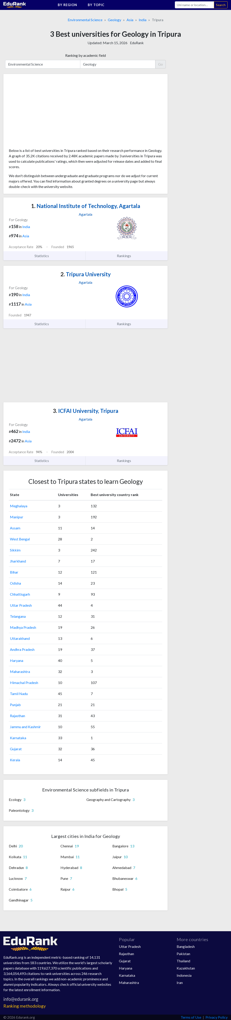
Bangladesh (186, 946)
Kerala (15, 760)
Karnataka (18, 738)
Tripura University (85, 274)
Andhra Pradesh (22, 649)
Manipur (16, 517)
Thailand (183, 961)
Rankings (126, 256)
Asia (130, 20)
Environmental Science (85, 20)
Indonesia (184, 975)
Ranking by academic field (85, 55)
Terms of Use (191, 1017)
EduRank (137, 43)
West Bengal (20, 539)
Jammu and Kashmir (25, 727)
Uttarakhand (20, 638)
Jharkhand (18, 561)
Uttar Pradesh (21, 605)
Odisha (15, 583)
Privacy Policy (217, 1017)
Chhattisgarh (20, 594)
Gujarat (16, 749)
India (142, 20)
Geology (114, 20)
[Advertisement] (42, 112)
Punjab (15, 704)
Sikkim (15, 550)
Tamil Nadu (19, 693)
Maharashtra (20, 671)
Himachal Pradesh (24, 682)
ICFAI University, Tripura (85, 410)
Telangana (18, 616)
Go (160, 64)
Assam (15, 528)
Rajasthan (17, 716)
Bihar (14, 572)
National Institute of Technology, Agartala (85, 206)
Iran (180, 982)
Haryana (16, 660)
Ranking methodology (24, 1006)
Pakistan (183, 953)
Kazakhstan (186, 968)
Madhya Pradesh (23, 627)
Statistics (44, 256)
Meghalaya (18, 506)
